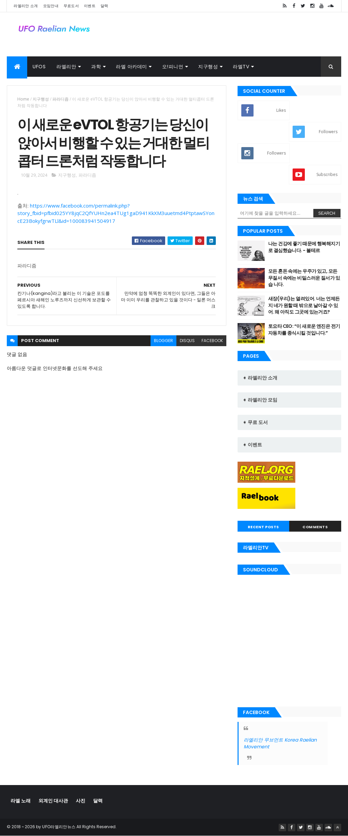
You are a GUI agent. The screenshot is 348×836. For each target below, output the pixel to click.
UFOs (39, 66)
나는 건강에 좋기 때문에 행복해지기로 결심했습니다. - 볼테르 (304, 247)
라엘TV (241, 66)
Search (326, 213)
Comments (315, 527)
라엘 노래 (21, 800)
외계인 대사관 (53, 800)
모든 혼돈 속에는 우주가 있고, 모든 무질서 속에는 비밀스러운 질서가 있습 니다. (304, 278)
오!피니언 (173, 66)
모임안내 (50, 6)
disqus (187, 340)
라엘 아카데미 (131, 66)
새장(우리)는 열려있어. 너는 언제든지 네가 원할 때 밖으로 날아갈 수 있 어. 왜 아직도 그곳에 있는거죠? (304, 305)
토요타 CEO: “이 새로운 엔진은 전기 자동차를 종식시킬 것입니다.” (304, 329)
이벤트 (89, 6)
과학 (96, 66)
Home (23, 99)
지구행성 (208, 66)
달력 (104, 6)
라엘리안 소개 (26, 6)
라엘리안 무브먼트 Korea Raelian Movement (280, 743)
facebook (212, 340)
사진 (80, 800)
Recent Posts (263, 527)
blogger (163, 340)
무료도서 (71, 6)
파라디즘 (60, 99)
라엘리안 (66, 66)
